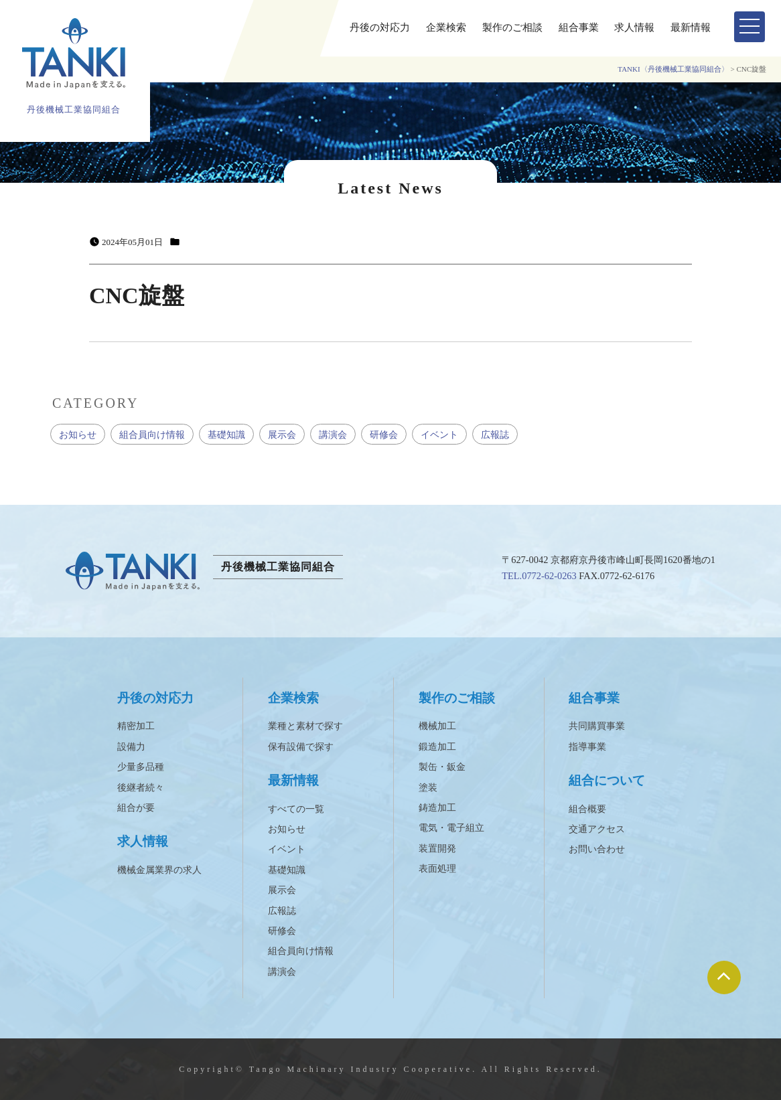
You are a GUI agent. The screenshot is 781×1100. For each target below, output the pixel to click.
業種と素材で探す (305, 726)
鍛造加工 (437, 747)
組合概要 (587, 809)
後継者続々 (140, 788)
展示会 (282, 434)
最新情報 (690, 27)
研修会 (384, 434)
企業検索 (446, 27)
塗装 (428, 788)
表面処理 (437, 869)
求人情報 (634, 27)
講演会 (333, 434)
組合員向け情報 (152, 434)
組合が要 (136, 808)
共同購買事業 (597, 726)
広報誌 (495, 434)
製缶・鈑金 (442, 767)
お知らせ (77, 434)
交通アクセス (597, 829)
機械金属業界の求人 (159, 870)
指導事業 (587, 747)
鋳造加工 (437, 808)
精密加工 (136, 726)
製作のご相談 (512, 27)
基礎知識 (226, 434)
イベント (439, 434)
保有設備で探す (301, 747)
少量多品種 (140, 767)
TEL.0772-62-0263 (539, 575)
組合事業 (579, 27)
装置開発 (437, 849)
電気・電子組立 (451, 828)
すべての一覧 (296, 809)
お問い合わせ (597, 849)
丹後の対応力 (380, 27)
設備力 (131, 747)
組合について (607, 780)
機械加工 (437, 726)
